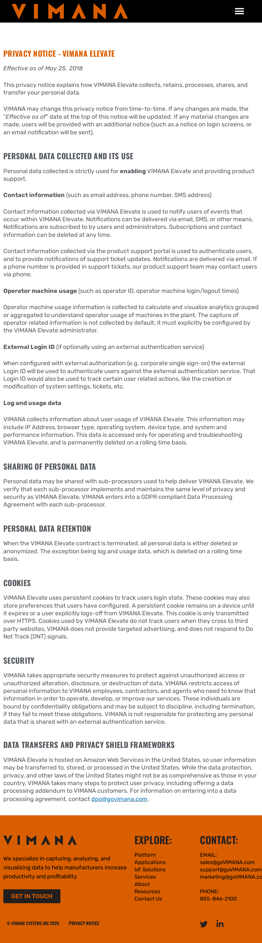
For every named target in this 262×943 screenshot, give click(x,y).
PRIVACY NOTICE (83, 922)
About (142, 884)
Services (145, 876)
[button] (239, 11)
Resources (147, 891)
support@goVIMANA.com (231, 869)
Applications (150, 862)
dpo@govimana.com (119, 798)
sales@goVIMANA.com (227, 862)
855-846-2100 (218, 898)
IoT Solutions (150, 869)
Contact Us (148, 898)
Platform (145, 854)
